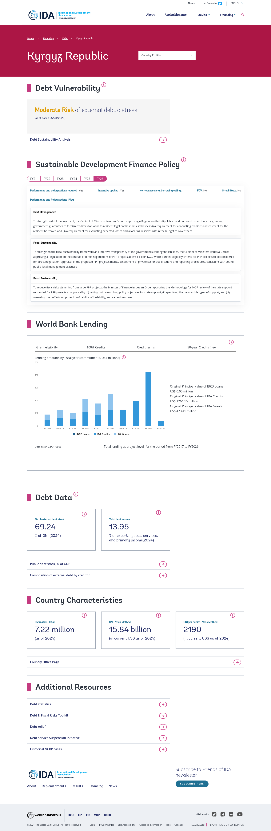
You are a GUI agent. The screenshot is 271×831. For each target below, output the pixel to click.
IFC (88, 815)
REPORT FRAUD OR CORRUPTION (226, 824)
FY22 (47, 179)
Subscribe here (192, 784)
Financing (226, 15)
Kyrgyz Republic (85, 38)
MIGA (97, 815)
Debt (65, 38)
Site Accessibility (126, 824)
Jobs (168, 824)
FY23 (60, 179)
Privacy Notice (106, 824)
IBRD (71, 815)
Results (202, 15)
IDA (80, 815)
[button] (242, 15)
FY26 (100, 179)
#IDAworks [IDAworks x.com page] (210, 3)
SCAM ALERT (198, 824)
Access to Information (150, 824)
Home (30, 38)
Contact (178, 824)
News (191, 3)
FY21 (33, 179)
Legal (92, 824)
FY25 (87, 179)
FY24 (73, 179)
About (150, 14)
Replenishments (176, 14)
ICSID (107, 815)
